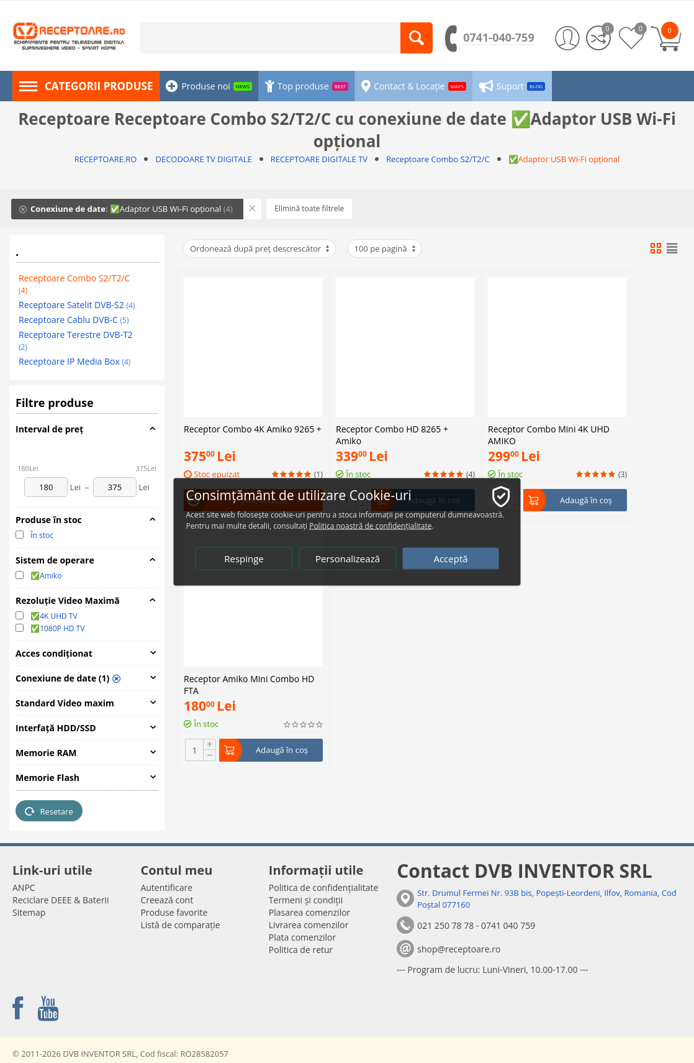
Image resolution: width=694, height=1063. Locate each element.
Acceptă (450, 558)
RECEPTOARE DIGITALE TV (319, 159)
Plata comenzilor (302, 937)
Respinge (244, 558)
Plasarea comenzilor (310, 912)
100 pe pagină (385, 248)
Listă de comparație (180, 925)
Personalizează (347, 558)
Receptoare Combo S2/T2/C (438, 159)
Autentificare (166, 887)
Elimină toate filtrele (309, 208)
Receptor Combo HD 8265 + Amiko (392, 325)
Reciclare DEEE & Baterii (60, 900)
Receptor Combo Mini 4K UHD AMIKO (549, 325)
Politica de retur (301, 950)
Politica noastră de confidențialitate (370, 525)
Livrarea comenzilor (309, 925)
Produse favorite (173, 912)
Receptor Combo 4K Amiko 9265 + (253, 321)
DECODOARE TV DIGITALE (203, 159)
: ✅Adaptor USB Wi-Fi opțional (126, 208)
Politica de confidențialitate (324, 887)
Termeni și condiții (306, 900)
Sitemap (28, 912)
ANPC (23, 887)
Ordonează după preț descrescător (260, 248)
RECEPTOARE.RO (105, 159)
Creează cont (166, 900)
